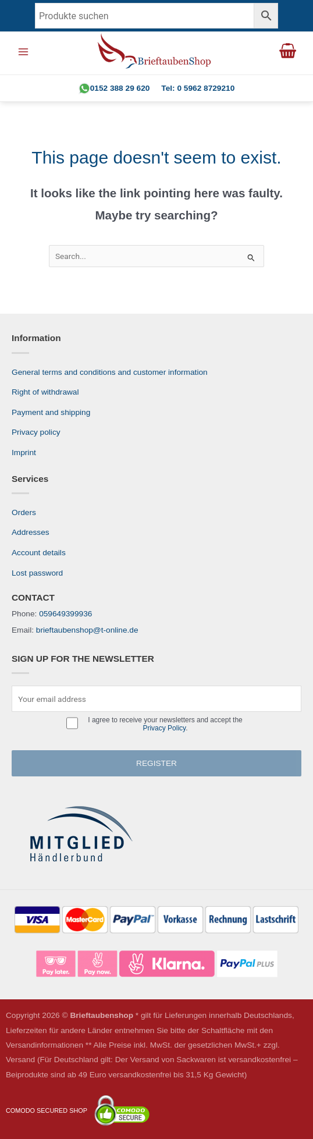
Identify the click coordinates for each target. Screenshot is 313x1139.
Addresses (30, 532)
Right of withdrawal (45, 392)
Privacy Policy (164, 728)
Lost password (37, 573)
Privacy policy (36, 432)
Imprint (24, 452)
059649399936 (65, 613)
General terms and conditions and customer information (110, 372)
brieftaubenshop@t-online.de (87, 630)
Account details (39, 552)
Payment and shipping (51, 412)
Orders (24, 512)
